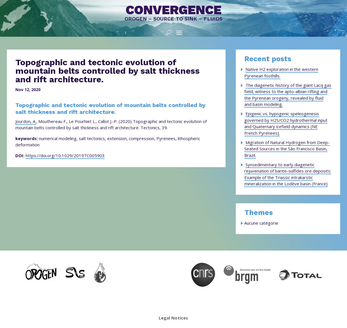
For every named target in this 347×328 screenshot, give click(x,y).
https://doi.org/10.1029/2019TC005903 (65, 155)
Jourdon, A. (25, 121)
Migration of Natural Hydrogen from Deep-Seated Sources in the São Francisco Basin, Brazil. (287, 149)
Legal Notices (173, 318)
